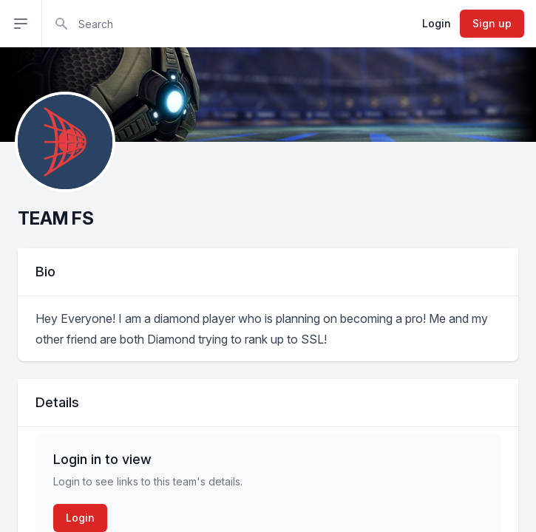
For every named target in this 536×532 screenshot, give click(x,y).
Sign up (492, 23)
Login (436, 23)
